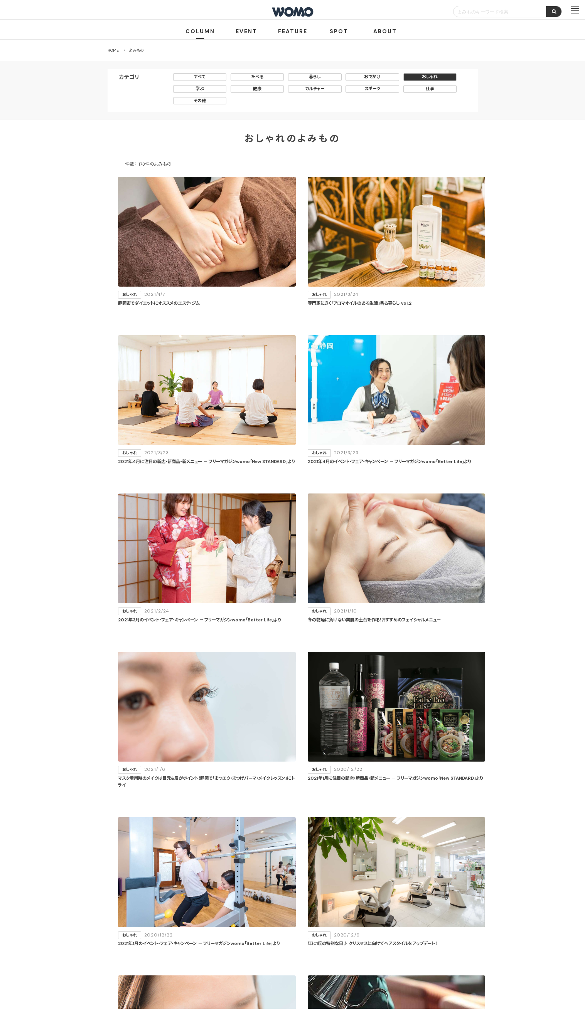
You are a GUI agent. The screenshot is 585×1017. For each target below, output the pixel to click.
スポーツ (372, 88)
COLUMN (200, 31)
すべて (199, 76)
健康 (257, 88)
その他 (200, 100)
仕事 (430, 88)
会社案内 (226, 972)
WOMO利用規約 (301, 944)
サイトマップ (338, 944)
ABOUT (385, 31)
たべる (257, 76)
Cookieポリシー (314, 972)
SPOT (339, 31)
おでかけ (372, 76)
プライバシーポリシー (267, 972)
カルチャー (315, 88)
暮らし (315, 76)
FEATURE (292, 31)
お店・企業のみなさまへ (254, 944)
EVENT (246, 31)
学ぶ (200, 88)
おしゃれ (430, 76)
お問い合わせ (354, 972)
